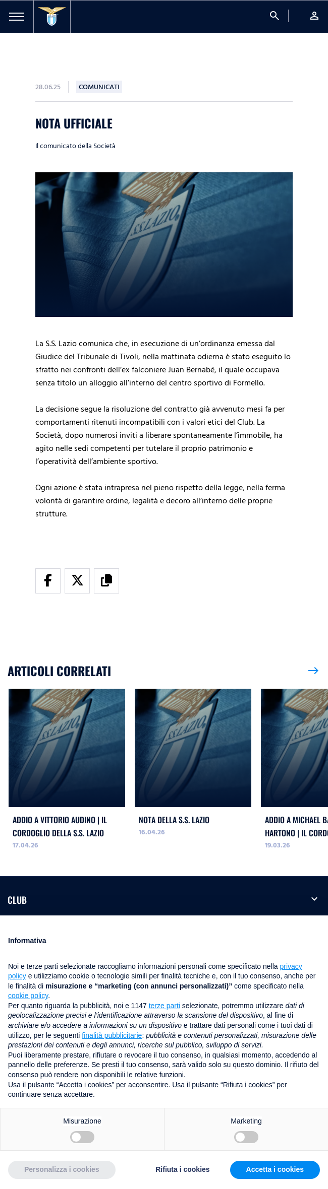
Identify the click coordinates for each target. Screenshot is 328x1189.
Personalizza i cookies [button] (61, 1169)
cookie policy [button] (28, 996)
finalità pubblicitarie (112, 1035)
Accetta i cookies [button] (275, 1169)
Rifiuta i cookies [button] (182, 1169)
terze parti (164, 1006)
